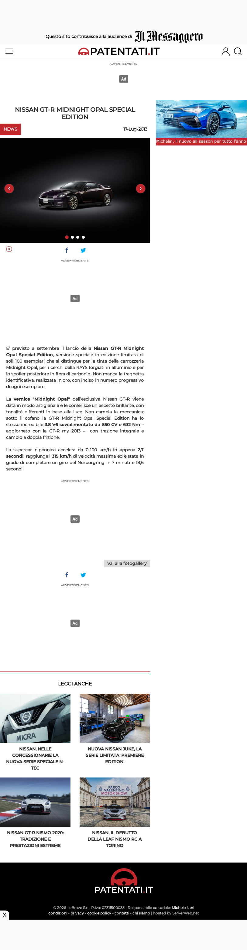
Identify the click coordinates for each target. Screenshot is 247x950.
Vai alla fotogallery (127, 563)
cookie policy (99, 913)
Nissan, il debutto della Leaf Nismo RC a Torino (114, 839)
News (10, 129)
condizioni (57, 913)
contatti (122, 913)
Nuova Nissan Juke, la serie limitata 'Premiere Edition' (115, 755)
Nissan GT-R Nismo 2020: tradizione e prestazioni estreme (35, 839)
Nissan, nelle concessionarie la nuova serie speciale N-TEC (35, 758)
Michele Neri (183, 907)
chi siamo (141, 913)
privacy (77, 913)
